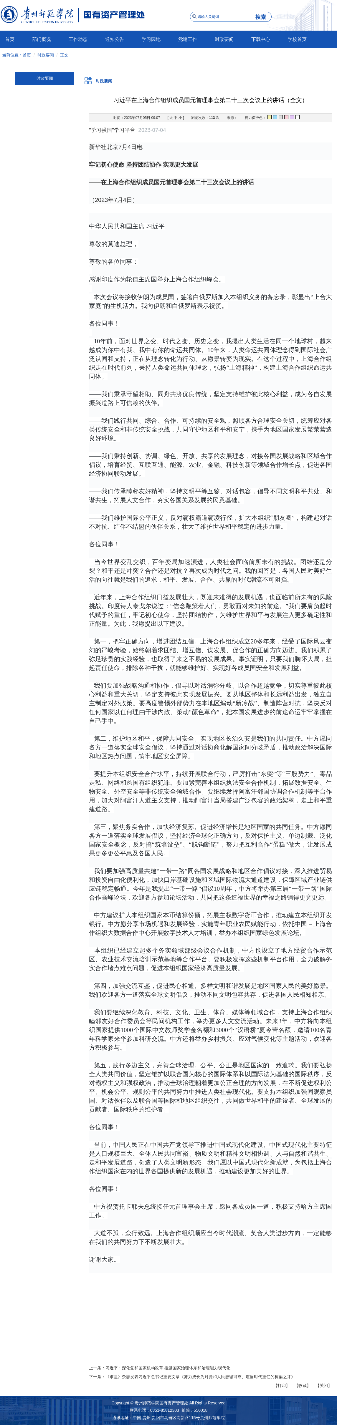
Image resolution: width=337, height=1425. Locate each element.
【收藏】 (302, 1385)
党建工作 (187, 39)
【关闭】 (323, 1385)
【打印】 (281, 1385)
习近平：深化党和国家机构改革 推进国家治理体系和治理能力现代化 (167, 1368)
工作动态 (78, 39)
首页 (9, 39)
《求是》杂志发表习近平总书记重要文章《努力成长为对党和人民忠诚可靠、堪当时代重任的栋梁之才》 (200, 1376)
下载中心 (260, 39)
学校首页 (297, 39)
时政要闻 (224, 39)
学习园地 (151, 39)
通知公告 (114, 39)
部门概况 (41, 39)
